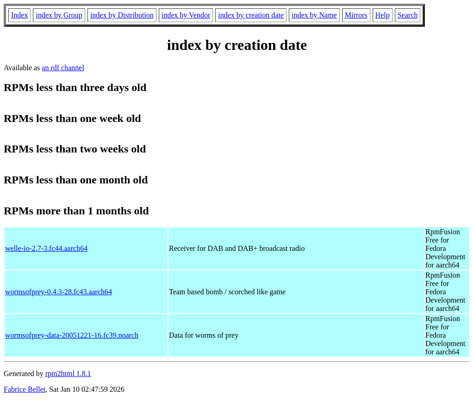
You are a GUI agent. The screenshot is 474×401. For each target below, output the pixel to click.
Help (382, 15)
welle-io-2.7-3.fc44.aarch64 (46, 248)
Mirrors (356, 15)
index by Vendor (186, 15)
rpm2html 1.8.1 (68, 373)
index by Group (59, 15)
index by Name (314, 15)
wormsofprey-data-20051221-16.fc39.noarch (71, 335)
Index (19, 15)
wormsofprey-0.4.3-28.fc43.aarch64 (58, 292)
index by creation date (251, 15)
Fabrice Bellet (24, 389)
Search (408, 15)
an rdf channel (63, 68)
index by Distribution (122, 15)
